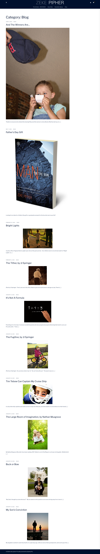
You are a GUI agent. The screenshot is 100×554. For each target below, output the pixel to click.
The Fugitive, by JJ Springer (20, 337)
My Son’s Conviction (16, 509)
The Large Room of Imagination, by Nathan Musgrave (33, 417)
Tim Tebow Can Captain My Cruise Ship (26, 381)
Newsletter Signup (59, 7)
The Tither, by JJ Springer (19, 263)
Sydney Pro (30, 551)
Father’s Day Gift (14, 132)
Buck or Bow (12, 464)
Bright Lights (12, 225)
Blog (15, 21)
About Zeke (50, 7)
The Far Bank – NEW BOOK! (39, 7)
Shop (66, 7)
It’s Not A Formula (15, 297)
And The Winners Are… (18, 24)
